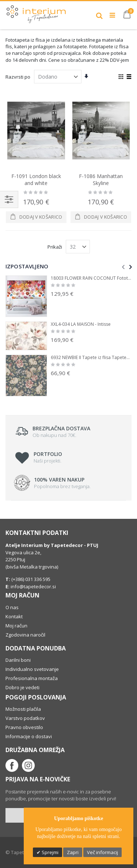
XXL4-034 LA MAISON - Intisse (81, 324)
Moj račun (16, 625)
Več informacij (102, 852)
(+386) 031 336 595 (30, 579)
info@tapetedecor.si (33, 586)
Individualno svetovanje (32, 669)
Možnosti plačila (23, 709)
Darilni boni (18, 660)
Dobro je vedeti (22, 687)
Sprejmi (49, 852)
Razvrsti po (17, 76)
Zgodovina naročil (25, 634)
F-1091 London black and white (36, 180)
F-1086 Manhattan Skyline (101, 180)
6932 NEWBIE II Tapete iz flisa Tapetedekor (91, 358)
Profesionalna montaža (31, 678)
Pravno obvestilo (24, 727)
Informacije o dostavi (28, 736)
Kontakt (14, 616)
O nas (12, 607)
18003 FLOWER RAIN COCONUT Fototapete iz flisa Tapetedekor (91, 278)
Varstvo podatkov (25, 718)
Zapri (73, 852)
